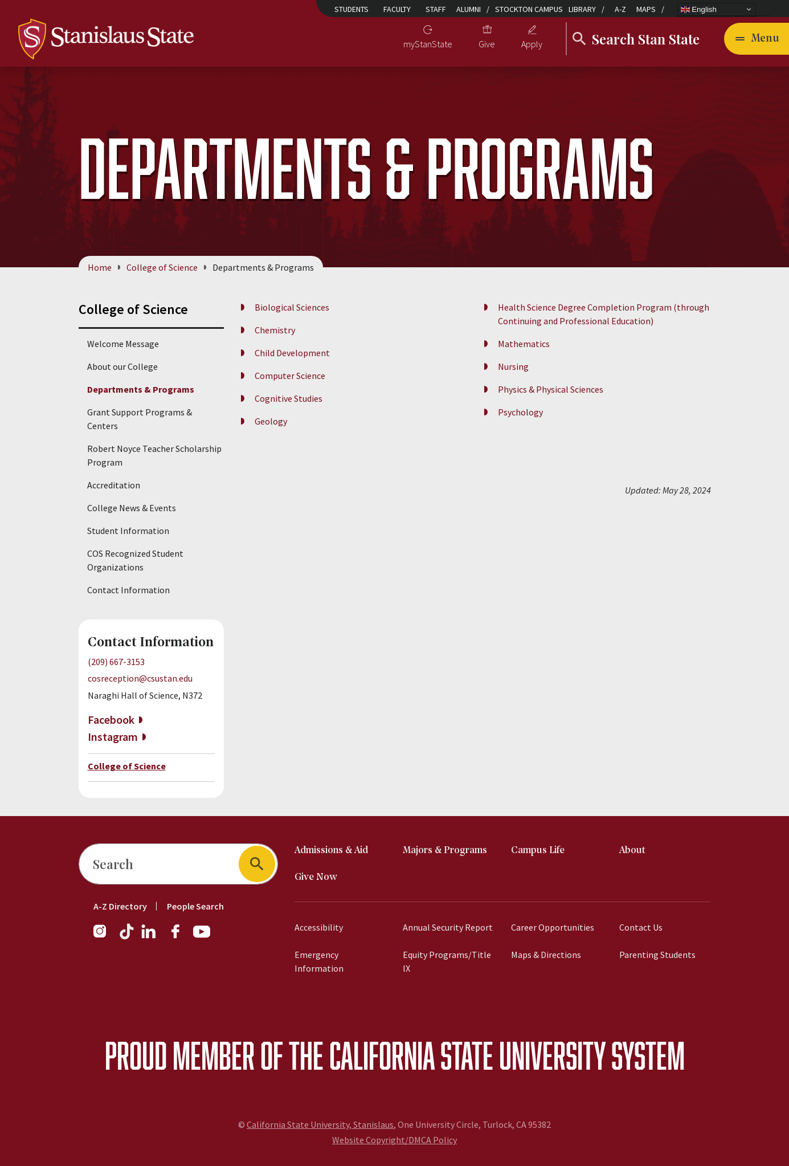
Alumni (468, 9)
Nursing (513, 366)
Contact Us (641, 927)
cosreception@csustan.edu (140, 678)
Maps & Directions (546, 954)
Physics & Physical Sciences (550, 389)
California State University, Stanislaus (320, 1124)
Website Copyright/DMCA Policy (394, 1139)
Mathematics (524, 343)
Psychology (520, 412)
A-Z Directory (120, 906)
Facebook (111, 719)
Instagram (113, 736)
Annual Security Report (448, 927)
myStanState (427, 44)
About (632, 850)
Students (351, 9)
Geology (271, 421)
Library (582, 9)
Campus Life (538, 850)
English (699, 9)
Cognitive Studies (288, 398)
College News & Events (131, 507)
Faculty (397, 9)
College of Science (162, 267)
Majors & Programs (445, 850)
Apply (531, 44)
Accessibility (319, 927)
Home (100, 267)
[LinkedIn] (149, 937)
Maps (646, 9)
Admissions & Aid (331, 850)
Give (487, 44)
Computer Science (290, 375)
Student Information (128, 530)
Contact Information (128, 590)
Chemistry (275, 330)
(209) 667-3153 (116, 661)
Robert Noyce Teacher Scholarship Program (154, 455)
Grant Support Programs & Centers (139, 418)
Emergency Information (319, 961)
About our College (122, 366)
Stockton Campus (529, 9)
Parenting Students (657, 954)
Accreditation (113, 485)
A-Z (620, 9)
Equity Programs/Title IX (447, 961)
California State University (467, 1055)
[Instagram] (104, 937)
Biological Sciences (292, 307)
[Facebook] (180, 937)
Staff (436, 9)
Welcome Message (123, 343)
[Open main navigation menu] (756, 39)
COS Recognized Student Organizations (135, 560)
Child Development (292, 352)
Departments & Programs (140, 389)
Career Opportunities (552, 927)
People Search (195, 906)
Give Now (316, 877)
